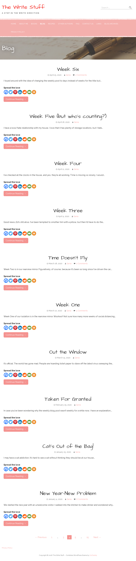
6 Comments (82, 499)
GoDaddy (93, 555)
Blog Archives (111, 24)
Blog (42, 24)
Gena (68, 75)
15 (88, 537)
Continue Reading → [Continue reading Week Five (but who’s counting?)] (16, 146)
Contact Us (87, 24)
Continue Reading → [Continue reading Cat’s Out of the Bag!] (16, 476)
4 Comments (82, 311)
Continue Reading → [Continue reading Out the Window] (16, 382)
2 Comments (81, 75)
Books (34, 24)
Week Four (68, 163)
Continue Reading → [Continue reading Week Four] (16, 193)
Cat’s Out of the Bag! (68, 446)
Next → (97, 537)
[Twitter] (10, 92)
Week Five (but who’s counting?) (68, 116)
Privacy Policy (18, 32)
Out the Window (68, 352)
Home (13, 24)
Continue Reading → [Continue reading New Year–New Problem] (16, 523)
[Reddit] (25, 92)
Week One (68, 304)
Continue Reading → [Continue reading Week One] (16, 335)
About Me (23, 24)
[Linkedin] (20, 92)
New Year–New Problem (68, 493)
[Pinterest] (15, 92)
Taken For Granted (68, 399)
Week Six (68, 69)
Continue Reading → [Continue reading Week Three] (16, 240)
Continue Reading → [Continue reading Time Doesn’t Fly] (16, 287)
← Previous (41, 537)
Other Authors (65, 24)
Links (98, 24)
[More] (34, 92)
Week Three (68, 210)
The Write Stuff (23, 7)
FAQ (77, 24)
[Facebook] (6, 92)
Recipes (51, 24)
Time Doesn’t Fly (67, 257)
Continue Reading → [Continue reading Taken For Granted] (16, 429)
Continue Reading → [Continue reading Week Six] (16, 99)
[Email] (29, 92)
